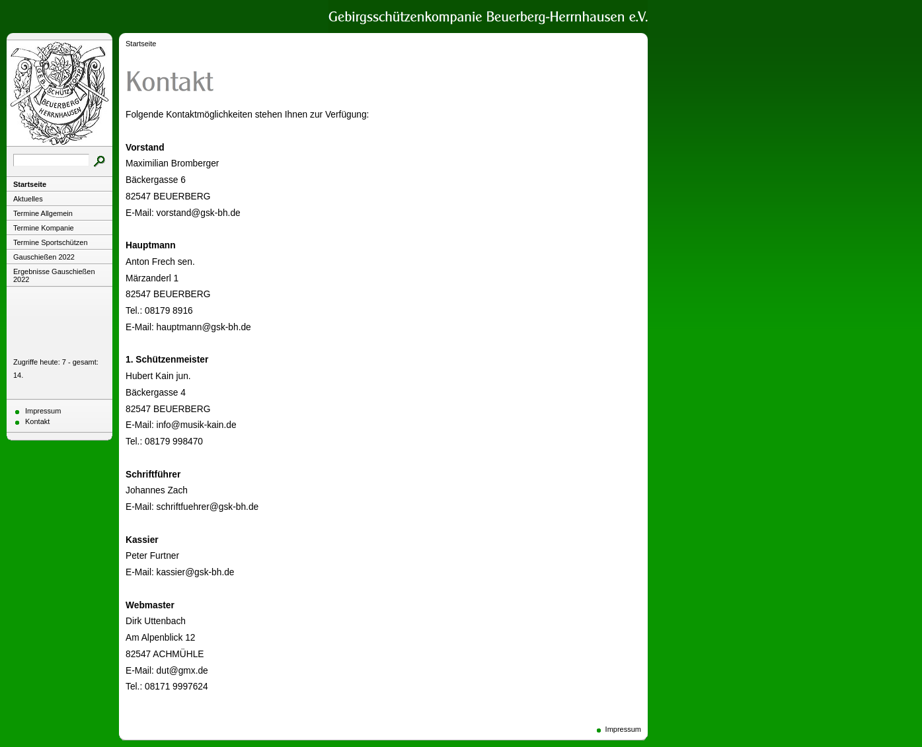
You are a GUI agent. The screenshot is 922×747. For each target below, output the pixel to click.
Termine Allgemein (43, 213)
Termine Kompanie (43, 228)
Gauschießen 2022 (44, 257)
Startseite (29, 184)
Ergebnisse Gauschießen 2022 (54, 275)
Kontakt (37, 421)
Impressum (43, 411)
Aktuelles (28, 199)
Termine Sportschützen (50, 242)
